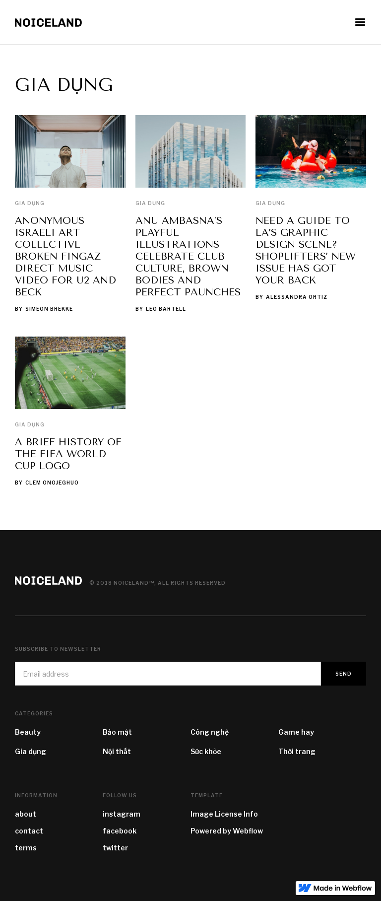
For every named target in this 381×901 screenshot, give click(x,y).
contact (29, 831)
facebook (119, 831)
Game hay (296, 732)
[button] (360, 22)
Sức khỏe (205, 751)
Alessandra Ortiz (296, 297)
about (25, 814)
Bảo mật (117, 732)
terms (26, 847)
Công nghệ (209, 732)
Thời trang (297, 751)
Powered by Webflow (226, 831)
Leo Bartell (166, 309)
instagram (121, 814)
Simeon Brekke (49, 309)
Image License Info (224, 814)
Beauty (28, 732)
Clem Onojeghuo (52, 482)
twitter (115, 847)
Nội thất (117, 751)
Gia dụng (30, 203)
